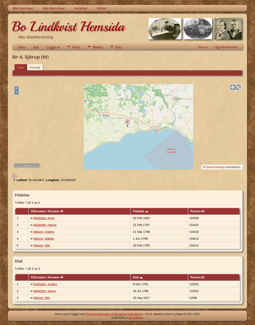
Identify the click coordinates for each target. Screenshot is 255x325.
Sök (36, 47)
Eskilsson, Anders (45, 284)
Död (138, 277)
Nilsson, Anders (43, 231)
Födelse (140, 211)
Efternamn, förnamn (47, 211)
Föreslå (35, 67)
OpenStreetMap (215, 167)
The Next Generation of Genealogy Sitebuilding (113, 314)
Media (97, 47)
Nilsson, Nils (41, 245)
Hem (21, 47)
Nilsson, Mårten (43, 238)
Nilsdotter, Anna (43, 218)
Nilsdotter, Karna (44, 291)
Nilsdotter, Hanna (44, 225)
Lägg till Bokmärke (226, 47)
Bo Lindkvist (135, 317)
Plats (20, 67)
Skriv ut (203, 47)
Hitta (76, 47)
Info (118, 47)
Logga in (53, 47)
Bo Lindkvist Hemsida (68, 26)
